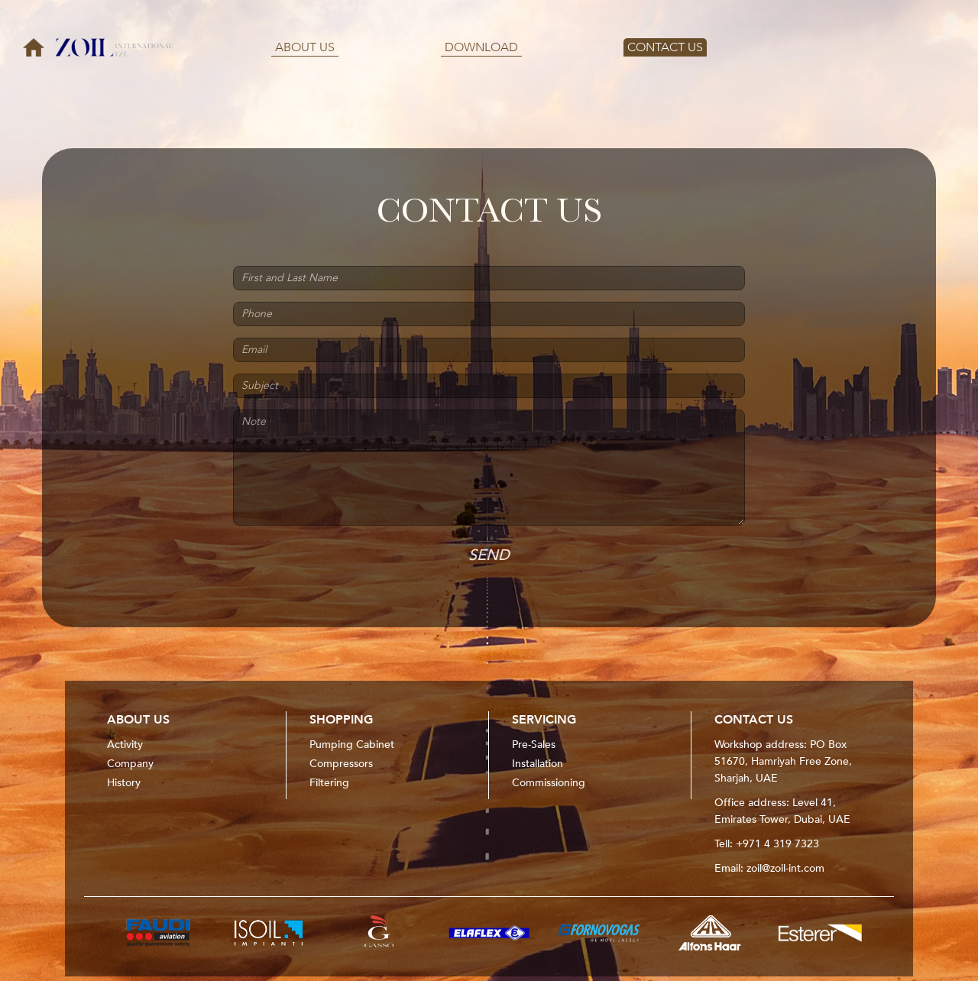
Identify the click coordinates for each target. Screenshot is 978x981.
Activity (125, 744)
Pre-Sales (533, 744)
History (124, 782)
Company (130, 763)
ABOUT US (305, 47)
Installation (537, 763)
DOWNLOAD (481, 47)
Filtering (329, 782)
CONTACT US (665, 47)
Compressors (341, 763)
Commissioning (548, 782)
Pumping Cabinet (351, 744)
